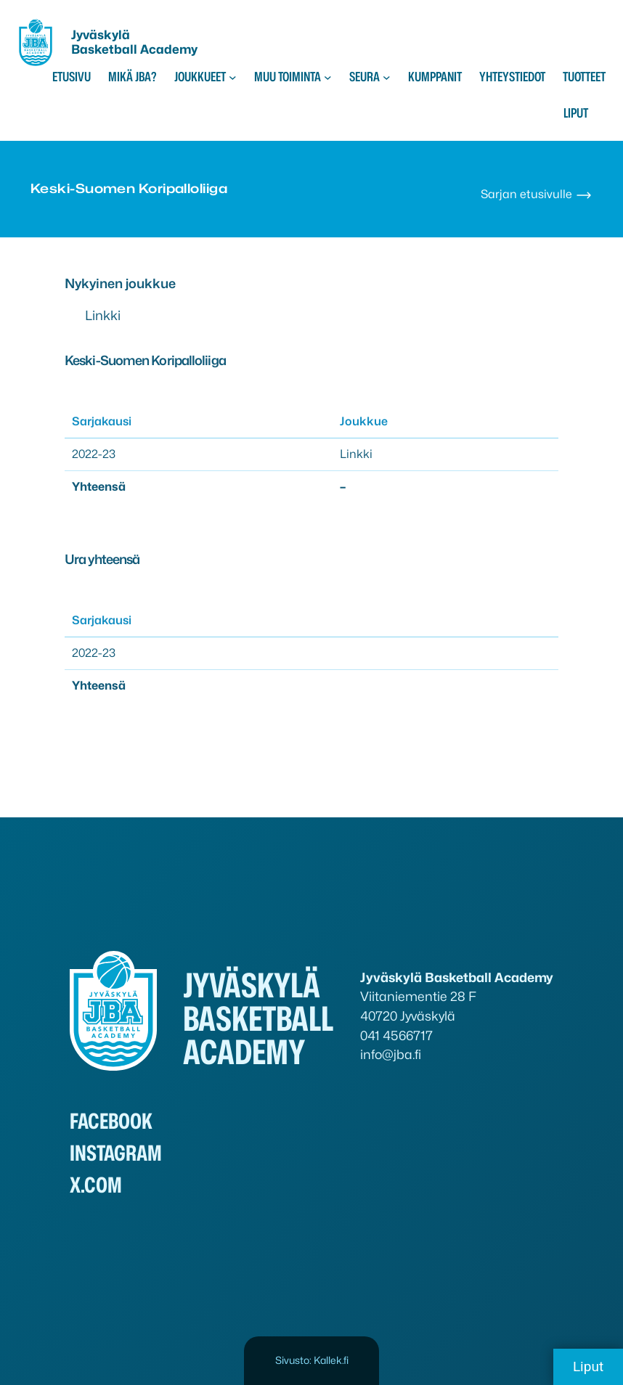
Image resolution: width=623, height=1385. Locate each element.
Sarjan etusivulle (537, 194)
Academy (169, 49)
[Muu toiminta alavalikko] (328, 77)
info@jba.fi (390, 1054)
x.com (96, 1185)
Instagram (116, 1153)
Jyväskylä (100, 35)
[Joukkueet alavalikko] (233, 77)
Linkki (103, 315)
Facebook (111, 1121)
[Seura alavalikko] (387, 77)
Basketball (105, 49)
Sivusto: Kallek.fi (312, 1360)
